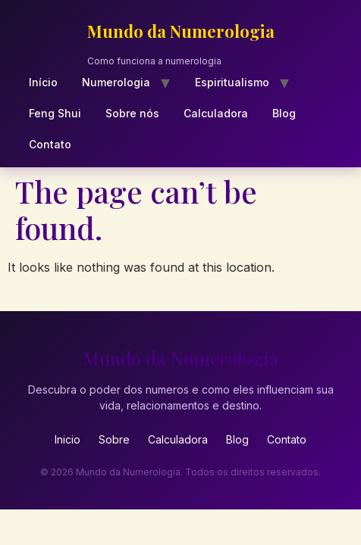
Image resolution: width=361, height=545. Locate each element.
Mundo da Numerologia (181, 31)
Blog (284, 113)
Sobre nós (132, 113)
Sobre (114, 439)
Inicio (67, 439)
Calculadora (216, 113)
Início (43, 82)
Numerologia (116, 82)
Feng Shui (55, 113)
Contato (50, 144)
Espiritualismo (232, 82)
